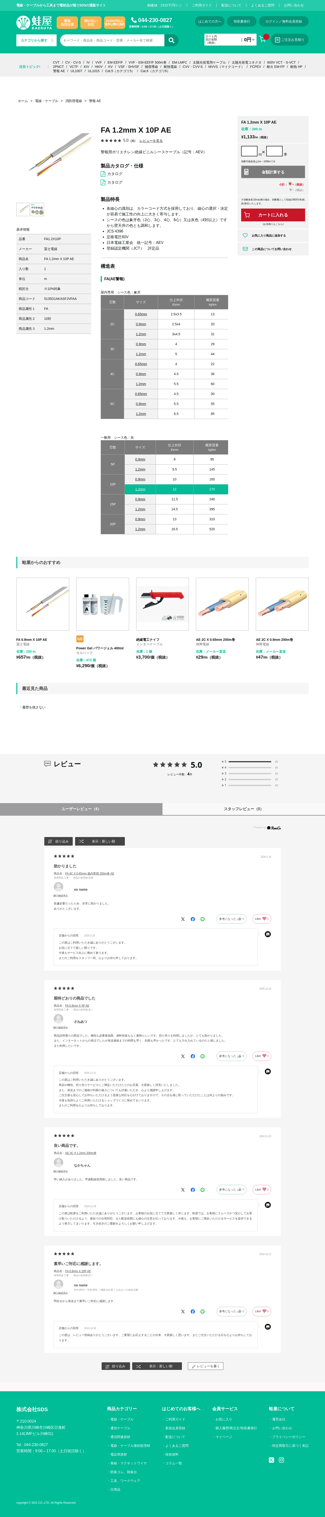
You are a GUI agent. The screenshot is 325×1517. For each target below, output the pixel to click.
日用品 (115, 1489)
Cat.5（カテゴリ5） (120, 71)
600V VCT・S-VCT (281, 62)
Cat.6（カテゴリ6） (155, 71)
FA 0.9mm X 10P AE (31, 640)
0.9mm (141, 324)
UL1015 (93, 71)
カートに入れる (273, 215)
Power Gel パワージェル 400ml (100, 648)
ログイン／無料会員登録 (284, 21)
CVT (56, 62)
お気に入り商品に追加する (269, 235)
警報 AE (59, 71)
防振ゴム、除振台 (123, 1472)
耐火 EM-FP (275, 67)
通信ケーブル (120, 1428)
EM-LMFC (179, 62)
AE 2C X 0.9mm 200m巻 (274, 640)
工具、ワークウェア (125, 1481)
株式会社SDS (32, 1409)
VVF (98, 62)
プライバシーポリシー (288, 1437)
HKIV (99, 67)
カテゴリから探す (37, 40)
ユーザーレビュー (81, 809)
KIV (86, 67)
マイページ (224, 1437)
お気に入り (224, 1419)
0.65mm (141, 314)
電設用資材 (118, 1454)
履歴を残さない (33, 707)
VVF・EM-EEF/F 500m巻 (147, 62)
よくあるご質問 (262, 5)
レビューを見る (151, 140)
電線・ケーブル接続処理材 (130, 1445)
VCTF (73, 67)
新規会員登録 (175, 1428)
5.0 (196, 764)
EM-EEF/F (115, 62)
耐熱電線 (170, 67)
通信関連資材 (120, 1437)
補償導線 (151, 67)
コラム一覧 (173, 1463)
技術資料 (172, 1454)
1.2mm (141, 334)
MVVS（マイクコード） (226, 67)
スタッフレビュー (244, 809)
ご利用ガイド (202, 5)
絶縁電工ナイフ (147, 640)
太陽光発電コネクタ (247, 62)
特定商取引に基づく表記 (290, 1445)
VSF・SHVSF (128, 67)
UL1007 (76, 71)
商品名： (84, 873)
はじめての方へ (209, 21)
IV (88, 62)
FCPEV (255, 67)
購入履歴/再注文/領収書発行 (236, 1428)
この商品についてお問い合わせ (272, 249)
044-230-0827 (155, 20)
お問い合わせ (294, 5)
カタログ (114, 174)
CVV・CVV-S (193, 67)
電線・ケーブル (122, 1419)
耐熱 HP (296, 67)
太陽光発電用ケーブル (209, 62)
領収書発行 (242, 21)
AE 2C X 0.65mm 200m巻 (215, 640)
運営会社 (278, 1419)
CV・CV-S (73, 62)
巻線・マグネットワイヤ (128, 1463)
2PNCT (58, 67)
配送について (231, 5)
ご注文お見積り (289, 39)
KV (110, 67)
